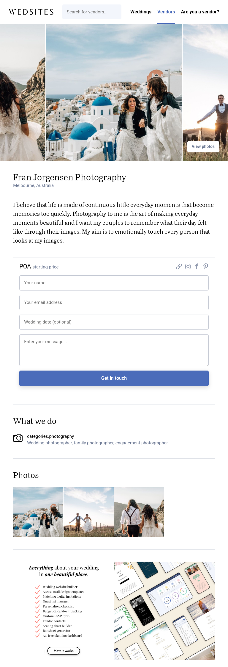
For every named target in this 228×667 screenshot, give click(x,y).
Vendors (166, 12)
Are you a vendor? (200, 12)
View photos (203, 146)
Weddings (140, 12)
